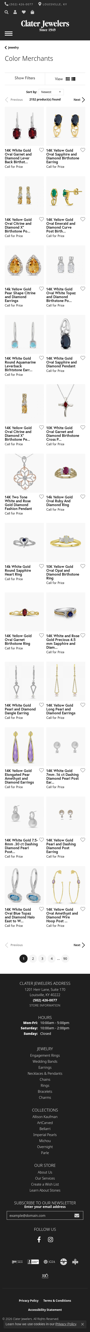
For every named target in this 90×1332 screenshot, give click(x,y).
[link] (19, 4)
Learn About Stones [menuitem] (45, 1190)
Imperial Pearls (45, 1134)
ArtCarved (45, 1122)
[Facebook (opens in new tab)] (39, 1240)
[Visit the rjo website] (45, 1276)
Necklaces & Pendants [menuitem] (45, 1073)
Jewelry (13, 47)
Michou (45, 1140)
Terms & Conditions (57, 1301)
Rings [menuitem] (45, 1085)
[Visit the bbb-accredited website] (33, 1261)
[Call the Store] (45, 1000)
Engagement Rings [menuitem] (45, 1055)
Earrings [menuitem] (44, 1067)
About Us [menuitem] (45, 1172)
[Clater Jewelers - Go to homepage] (45, 23)
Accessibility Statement (45, 1310)
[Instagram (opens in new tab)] (50, 1240)
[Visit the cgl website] (63, 1261)
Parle (45, 1152)
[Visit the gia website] (49, 1261)
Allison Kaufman (45, 1116)
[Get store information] (45, 1005)
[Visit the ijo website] (17, 1261)
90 (65, 958)
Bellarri (44, 1128)
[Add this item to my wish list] (40, 150)
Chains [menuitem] (45, 1079)
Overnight (45, 1146)
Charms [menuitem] (45, 1097)
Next (77, 100)
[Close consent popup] (82, 1324)
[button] (7, 12)
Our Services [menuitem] (45, 1178)
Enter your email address (45, 1206)
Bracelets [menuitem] (45, 1091)
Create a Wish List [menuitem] (45, 1184)
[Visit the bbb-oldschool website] (75, 1261)
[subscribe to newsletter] (77, 1215)
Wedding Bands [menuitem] (45, 1061)
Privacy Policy (29, 1301)
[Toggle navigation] (8, 35)
